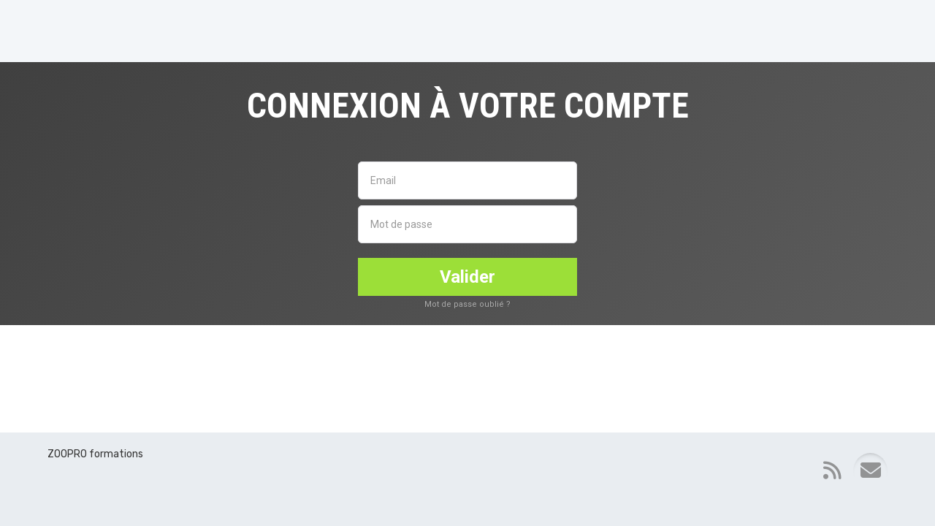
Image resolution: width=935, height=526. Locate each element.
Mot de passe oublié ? (467, 304)
